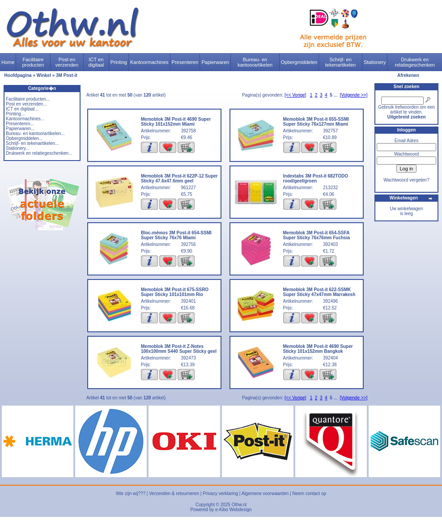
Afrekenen (408, 75)
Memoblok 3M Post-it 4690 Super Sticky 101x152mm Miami (176, 122)
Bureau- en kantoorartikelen (255, 62)
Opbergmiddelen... (24, 138)
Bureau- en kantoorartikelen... (35, 133)
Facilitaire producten (33, 62)
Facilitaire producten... (28, 99)
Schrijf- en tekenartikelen (340, 62)
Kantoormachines (149, 62)
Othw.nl (239, 504)
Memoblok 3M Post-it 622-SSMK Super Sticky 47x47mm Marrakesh (319, 292)
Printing (118, 62)
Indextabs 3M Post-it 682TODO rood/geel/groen (315, 178)
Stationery (375, 62)
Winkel (44, 75)
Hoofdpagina (18, 75)
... (335, 95)
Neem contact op (309, 493)
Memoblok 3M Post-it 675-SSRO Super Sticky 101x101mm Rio (174, 292)
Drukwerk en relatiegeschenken (415, 62)
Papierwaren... (20, 128)
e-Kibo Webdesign (233, 509)
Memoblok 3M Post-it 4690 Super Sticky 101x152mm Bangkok (318, 349)
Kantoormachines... (25, 118)
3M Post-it (66, 75)
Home (7, 62)
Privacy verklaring (220, 493)
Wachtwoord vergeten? (406, 180)
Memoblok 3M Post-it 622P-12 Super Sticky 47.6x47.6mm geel (179, 178)
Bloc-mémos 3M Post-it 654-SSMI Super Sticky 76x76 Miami (176, 235)
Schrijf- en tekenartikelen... (32, 143)
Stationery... (18, 148)
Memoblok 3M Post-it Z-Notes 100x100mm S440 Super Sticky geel (179, 349)
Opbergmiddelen (299, 62)
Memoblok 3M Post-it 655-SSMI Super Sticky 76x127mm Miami (316, 122)
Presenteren (185, 62)
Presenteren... (20, 123)
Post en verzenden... (26, 104)
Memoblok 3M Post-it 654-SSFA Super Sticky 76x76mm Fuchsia (316, 235)
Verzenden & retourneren (174, 493)
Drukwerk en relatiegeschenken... (39, 153)
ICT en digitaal (96, 62)
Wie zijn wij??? (130, 493)
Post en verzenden (66, 62)
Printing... (15, 113)
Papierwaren (215, 62)
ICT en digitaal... (22, 108)
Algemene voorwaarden (265, 493)
